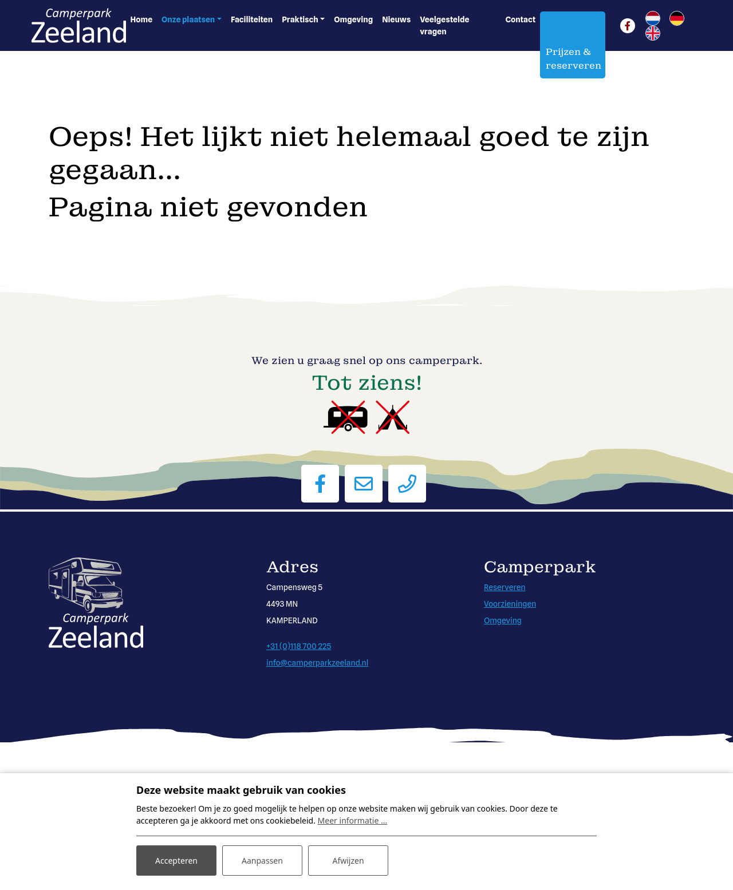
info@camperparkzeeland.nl (317, 662)
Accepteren (176, 860)
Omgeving (503, 620)
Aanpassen (262, 860)
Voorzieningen (510, 603)
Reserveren (505, 587)
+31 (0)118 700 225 (298, 646)
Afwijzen (348, 860)
